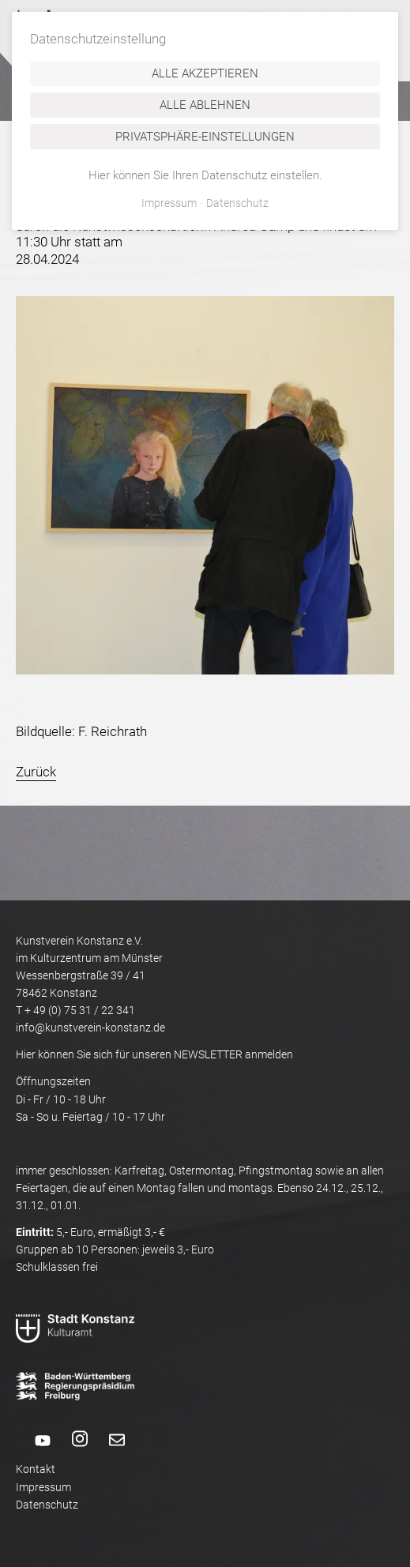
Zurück (36, 772)
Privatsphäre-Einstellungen (205, 137)
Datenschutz (47, 1504)
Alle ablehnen (205, 105)
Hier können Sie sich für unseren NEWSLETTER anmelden (154, 1054)
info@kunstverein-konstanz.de (90, 1027)
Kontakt (35, 1469)
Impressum (43, 1487)
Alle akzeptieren (205, 73)
